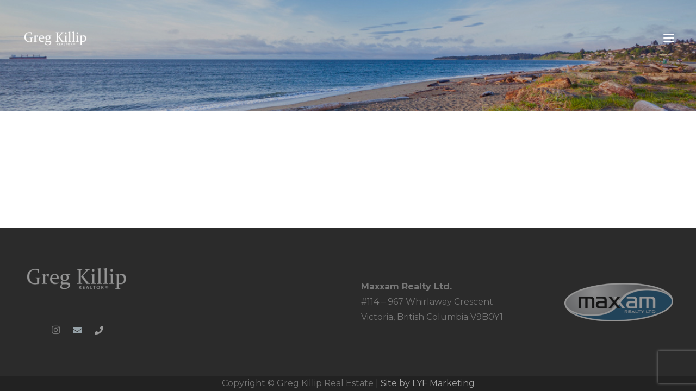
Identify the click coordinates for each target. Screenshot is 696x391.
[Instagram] (55, 330)
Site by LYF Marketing (428, 383)
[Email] (77, 330)
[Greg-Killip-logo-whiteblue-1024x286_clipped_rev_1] (77, 278)
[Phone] (99, 330)
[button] (668, 38)
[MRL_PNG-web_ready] (619, 302)
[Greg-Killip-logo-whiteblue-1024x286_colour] (56, 38)
